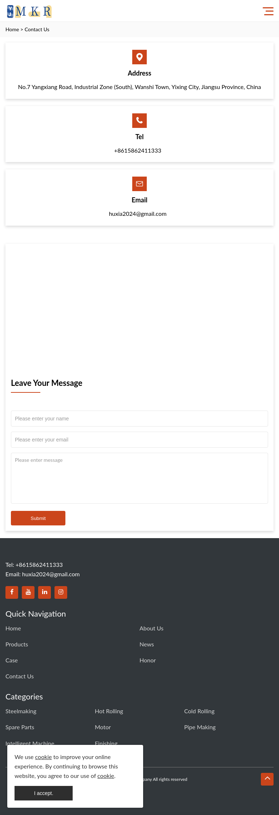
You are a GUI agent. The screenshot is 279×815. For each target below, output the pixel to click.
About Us (151, 628)
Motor (103, 726)
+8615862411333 (137, 150)
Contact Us (37, 29)
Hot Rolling (109, 710)
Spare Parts (19, 726)
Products (16, 644)
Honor (148, 660)
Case (11, 660)
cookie (43, 756)
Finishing (106, 743)
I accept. (43, 793)
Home (12, 29)
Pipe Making (200, 726)
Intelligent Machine (29, 743)
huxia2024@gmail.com (138, 213)
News (147, 644)
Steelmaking (20, 710)
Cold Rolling (199, 710)
